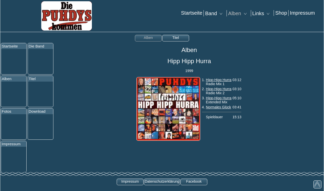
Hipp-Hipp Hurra (218, 80)
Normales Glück (218, 107)
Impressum (302, 13)
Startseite (191, 13)
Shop (281, 13)
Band (215, 13)
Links (262, 13)
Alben (238, 13)
